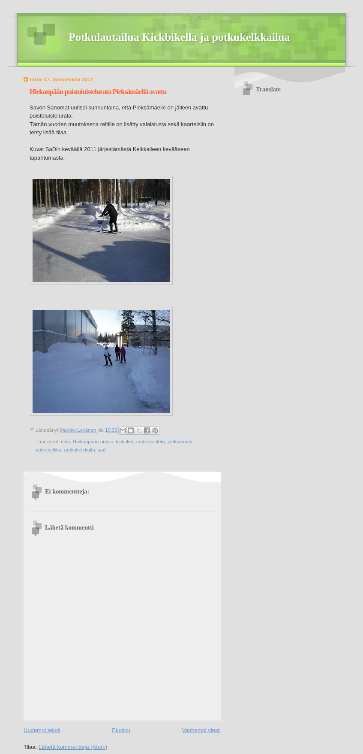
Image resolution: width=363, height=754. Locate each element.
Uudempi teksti (42, 730)
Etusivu (121, 730)
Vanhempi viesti (201, 730)
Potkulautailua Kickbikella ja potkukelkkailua (179, 37)
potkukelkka (48, 449)
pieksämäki (180, 441)
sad (101, 449)
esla (65, 441)
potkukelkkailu (79, 449)
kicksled (125, 441)
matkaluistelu (150, 441)
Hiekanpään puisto (93, 441)
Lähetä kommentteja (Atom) (73, 747)
